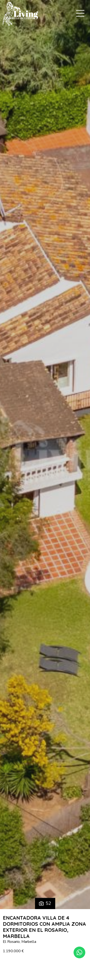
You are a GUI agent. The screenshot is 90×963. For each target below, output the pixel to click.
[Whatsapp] (79, 952)
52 (45, 903)
